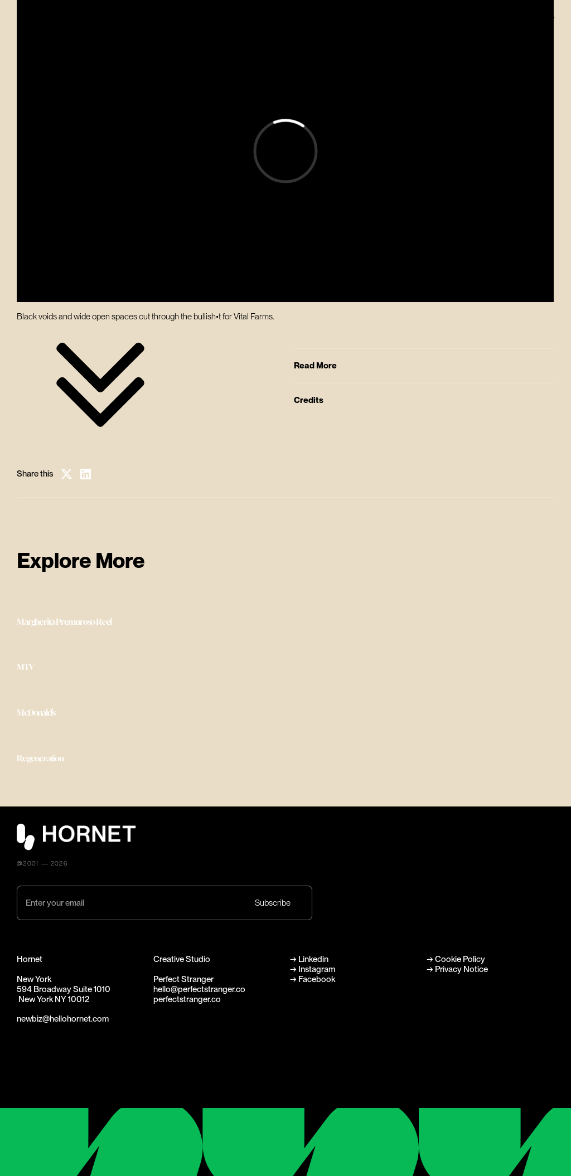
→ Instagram (312, 969)
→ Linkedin (310, 959)
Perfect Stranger (524, 19)
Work (295, 19)
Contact (400, 44)
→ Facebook (312, 979)
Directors (303, 31)
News (395, 31)
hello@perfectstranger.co (199, 989)
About (396, 19)
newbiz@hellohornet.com (63, 1019)
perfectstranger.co (187, 999)
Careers (300, 44)
